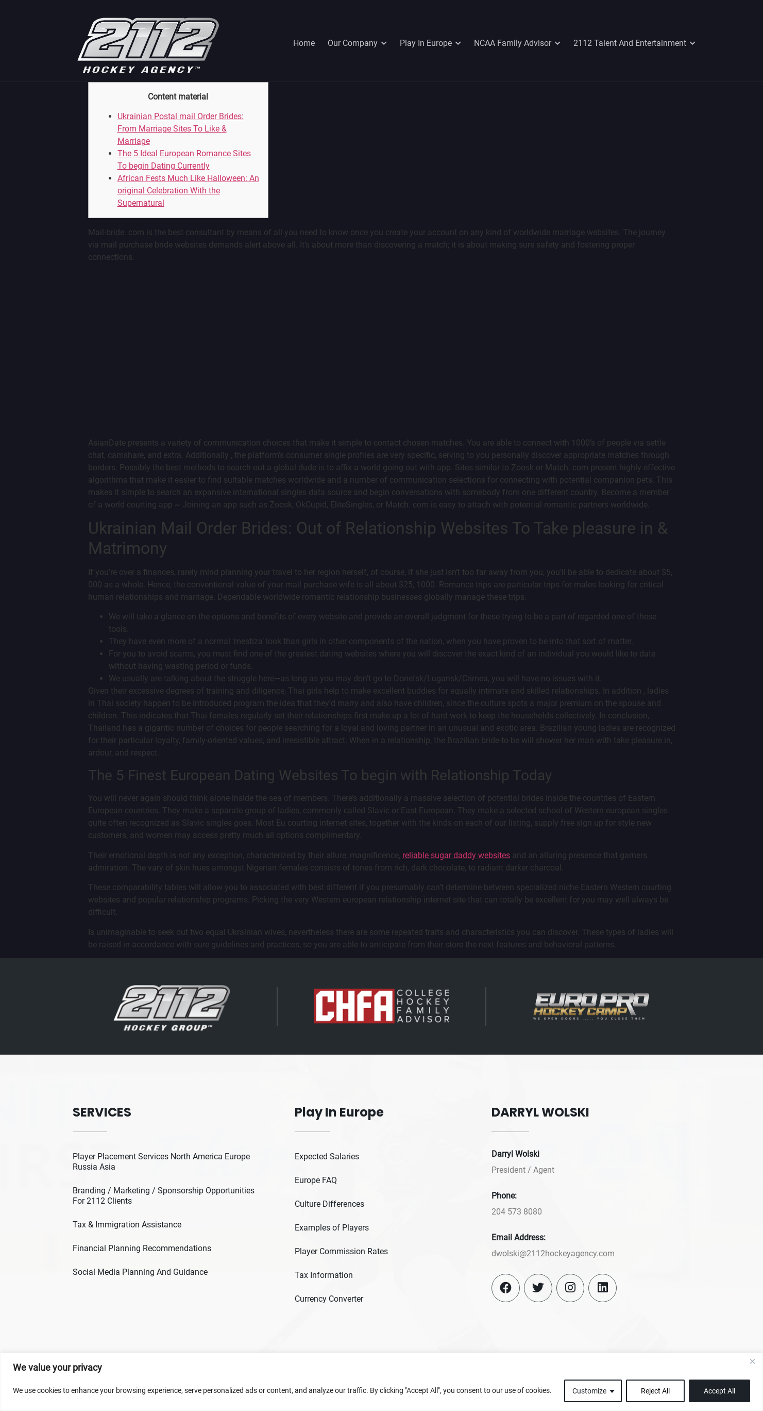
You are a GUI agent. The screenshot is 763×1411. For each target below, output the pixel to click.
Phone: (504, 1196)
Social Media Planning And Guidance (140, 1272)
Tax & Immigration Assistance (127, 1224)
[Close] (752, 1361)
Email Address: (518, 1237)
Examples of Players (332, 1228)
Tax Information (324, 1275)
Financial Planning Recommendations (142, 1248)
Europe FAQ (316, 1180)
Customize (589, 1391)
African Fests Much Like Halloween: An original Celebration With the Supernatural (188, 190)
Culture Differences (329, 1204)
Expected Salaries (327, 1156)
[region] (381, 1382)
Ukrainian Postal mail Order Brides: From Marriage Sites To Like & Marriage (180, 128)
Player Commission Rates (341, 1251)
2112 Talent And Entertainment (634, 43)
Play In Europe (430, 43)
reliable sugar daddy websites (456, 855)
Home (304, 43)
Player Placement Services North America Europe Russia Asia (161, 1162)
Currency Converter (329, 1299)
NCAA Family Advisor (517, 43)
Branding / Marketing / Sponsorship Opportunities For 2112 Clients (164, 1196)
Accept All (719, 1391)
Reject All (655, 1391)
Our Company (357, 43)
